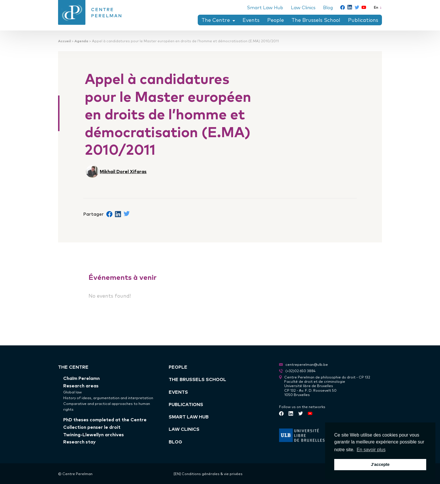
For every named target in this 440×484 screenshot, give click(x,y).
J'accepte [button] (380, 464)
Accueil (64, 40)
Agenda (81, 40)
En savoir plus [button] (371, 449)
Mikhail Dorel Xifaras (123, 171)
